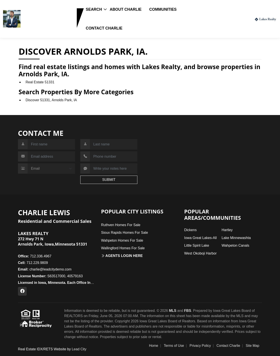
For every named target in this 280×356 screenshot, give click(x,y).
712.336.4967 (34, 256)
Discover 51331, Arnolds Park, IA (51, 100)
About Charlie (126, 9)
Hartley (227, 230)
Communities (163, 9)
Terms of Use (174, 345)
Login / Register (235, 19)
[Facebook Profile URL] (22, 291)
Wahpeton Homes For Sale (122, 240)
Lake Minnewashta (236, 238)
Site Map (252, 345)
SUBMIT (108, 179)
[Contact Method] (51, 168)
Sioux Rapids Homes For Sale (124, 232)
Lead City (79, 349)
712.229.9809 (35, 25)
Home (153, 345)
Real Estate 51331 (40, 82)
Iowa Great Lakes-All (200, 238)
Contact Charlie (104, 28)
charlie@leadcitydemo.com (45, 269)
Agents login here (122, 256)
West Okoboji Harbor (200, 253)
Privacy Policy (200, 345)
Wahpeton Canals (235, 245)
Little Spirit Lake (196, 245)
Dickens (190, 230)
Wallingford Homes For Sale (123, 248)
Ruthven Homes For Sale (120, 225)
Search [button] (94, 9)
